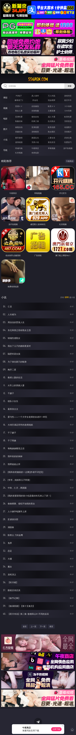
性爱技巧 (68, 142)
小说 (5, 139)
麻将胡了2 (19, 100)
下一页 (42, 626)
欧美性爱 (68, 116)
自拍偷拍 (35, 106)
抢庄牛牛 (68, 100)
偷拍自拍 (35, 116)
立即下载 (56, 729)
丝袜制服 (35, 110)
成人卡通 (51, 116)
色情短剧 (35, 152)
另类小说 (35, 142)
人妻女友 (51, 137)
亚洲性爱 (18, 116)
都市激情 (18, 137)
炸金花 (35, 100)
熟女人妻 (18, 110)
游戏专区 (68, 95)
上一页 (33, 626)
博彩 (5, 97)
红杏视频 (18, 152)
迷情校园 (18, 142)
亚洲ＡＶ (18, 106)
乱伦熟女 (51, 121)
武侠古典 (68, 137)
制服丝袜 (18, 121)
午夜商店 (35, 148)
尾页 (51, 626)
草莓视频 (51, 148)
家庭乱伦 (35, 137)
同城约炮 (18, 148)
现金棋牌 (51, 100)
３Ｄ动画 (68, 106)
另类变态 (68, 121)
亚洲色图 (35, 127)
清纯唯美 (35, 131)
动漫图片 (68, 127)
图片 (5, 129)
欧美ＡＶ (51, 106)
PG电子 (19, 95)
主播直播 (51, 110)
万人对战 (51, 95)
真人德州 (35, 95)
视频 (5, 108)
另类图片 (68, 131)
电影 (5, 118)
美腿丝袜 (18, 131)
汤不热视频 (67, 148)
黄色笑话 (51, 142)
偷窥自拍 (18, 127)
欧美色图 (51, 127)
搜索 (69, 86)
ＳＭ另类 (68, 110)
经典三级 (35, 121)
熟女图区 (51, 131)
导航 (5, 150)
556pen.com (38, 79)
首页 (25, 626)
